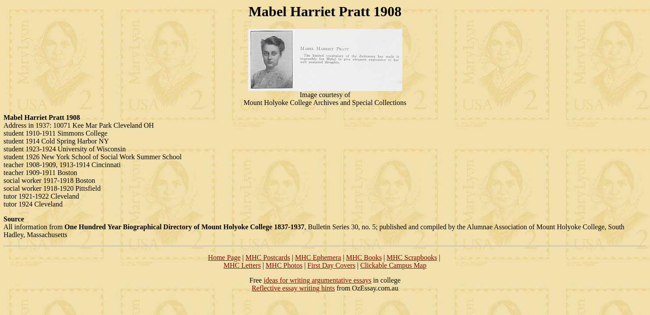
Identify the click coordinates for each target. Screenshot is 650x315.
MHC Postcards (267, 257)
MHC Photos (284, 265)
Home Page (224, 257)
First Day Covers (331, 265)
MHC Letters (242, 265)
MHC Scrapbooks (412, 257)
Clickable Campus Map (393, 265)
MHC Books (364, 257)
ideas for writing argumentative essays (317, 280)
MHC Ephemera (318, 257)
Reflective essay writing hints (293, 288)
